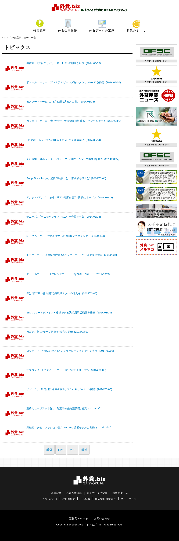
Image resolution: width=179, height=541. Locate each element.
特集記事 (39, 30)
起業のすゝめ (136, 30)
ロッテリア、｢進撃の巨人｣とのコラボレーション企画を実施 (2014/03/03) (70, 350)
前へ (61, 449)
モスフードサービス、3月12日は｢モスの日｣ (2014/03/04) (60, 101)
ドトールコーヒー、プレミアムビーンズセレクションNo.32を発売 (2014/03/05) (73, 82)
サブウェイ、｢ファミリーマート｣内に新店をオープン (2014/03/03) (66, 369)
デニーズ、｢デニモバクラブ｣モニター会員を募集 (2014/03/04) (63, 216)
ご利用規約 (68, 499)
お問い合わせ (102, 518)
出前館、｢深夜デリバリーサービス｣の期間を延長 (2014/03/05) (63, 63)
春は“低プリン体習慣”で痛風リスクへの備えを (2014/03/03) (61, 293)
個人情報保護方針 (105, 499)
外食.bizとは (49, 499)
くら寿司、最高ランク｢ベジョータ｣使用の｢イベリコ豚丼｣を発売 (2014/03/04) (72, 159)
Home (5, 37)
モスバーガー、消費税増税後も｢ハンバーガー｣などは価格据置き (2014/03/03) (72, 254)
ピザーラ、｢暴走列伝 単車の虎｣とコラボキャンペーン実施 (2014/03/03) (69, 389)
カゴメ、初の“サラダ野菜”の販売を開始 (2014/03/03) (57, 331)
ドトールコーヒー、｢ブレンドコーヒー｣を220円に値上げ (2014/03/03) (68, 274)
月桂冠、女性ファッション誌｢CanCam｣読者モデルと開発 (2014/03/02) (68, 427)
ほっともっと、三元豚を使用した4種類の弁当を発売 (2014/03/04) (65, 235)
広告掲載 (85, 499)
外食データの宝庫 (101, 30)
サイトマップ (129, 499)
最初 (49, 449)
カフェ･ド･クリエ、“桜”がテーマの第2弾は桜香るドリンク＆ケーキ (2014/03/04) (74, 120)
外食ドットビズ (87, 524)
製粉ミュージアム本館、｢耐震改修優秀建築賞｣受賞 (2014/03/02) (64, 408)
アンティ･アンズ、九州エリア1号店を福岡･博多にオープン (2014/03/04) (69, 197)
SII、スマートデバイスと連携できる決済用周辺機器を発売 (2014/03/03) (69, 312)
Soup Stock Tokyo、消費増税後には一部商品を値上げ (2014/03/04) (66, 178)
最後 (84, 449)
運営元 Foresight (79, 518)
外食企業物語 (67, 30)
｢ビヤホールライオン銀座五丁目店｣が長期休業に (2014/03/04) (63, 139)
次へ (72, 449)
